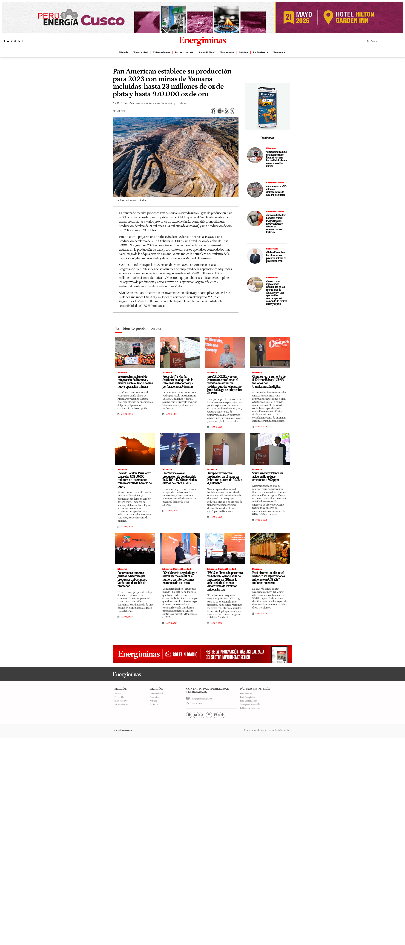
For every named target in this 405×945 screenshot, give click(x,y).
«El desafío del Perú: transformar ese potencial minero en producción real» (276, 257)
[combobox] (383, 41)
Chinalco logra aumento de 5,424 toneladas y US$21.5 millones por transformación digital (269, 382)
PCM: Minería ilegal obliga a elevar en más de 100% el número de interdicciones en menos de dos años (179, 578)
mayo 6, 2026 (127, 414)
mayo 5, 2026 (127, 617)
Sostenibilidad (275, 182)
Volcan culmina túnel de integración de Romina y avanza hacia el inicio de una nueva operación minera (276, 159)
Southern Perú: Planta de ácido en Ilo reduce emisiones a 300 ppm (267, 476)
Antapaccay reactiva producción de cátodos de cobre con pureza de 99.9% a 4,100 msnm (224, 478)
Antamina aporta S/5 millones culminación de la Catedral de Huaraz (276, 191)
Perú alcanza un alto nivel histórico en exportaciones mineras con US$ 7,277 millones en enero (268, 578)
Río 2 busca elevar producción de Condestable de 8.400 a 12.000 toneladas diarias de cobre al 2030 (179, 478)
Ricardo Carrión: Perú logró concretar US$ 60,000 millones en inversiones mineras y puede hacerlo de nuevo (135, 480)
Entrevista (272, 249)
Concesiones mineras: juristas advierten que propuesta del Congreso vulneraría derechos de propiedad (132, 579)
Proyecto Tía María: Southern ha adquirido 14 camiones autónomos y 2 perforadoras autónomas (178, 382)
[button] (213, 111)
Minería (271, 148)
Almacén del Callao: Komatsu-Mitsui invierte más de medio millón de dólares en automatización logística (276, 224)
